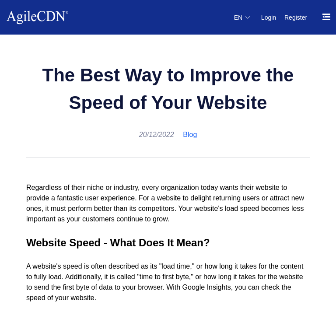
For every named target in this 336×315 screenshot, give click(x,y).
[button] (242, 17)
